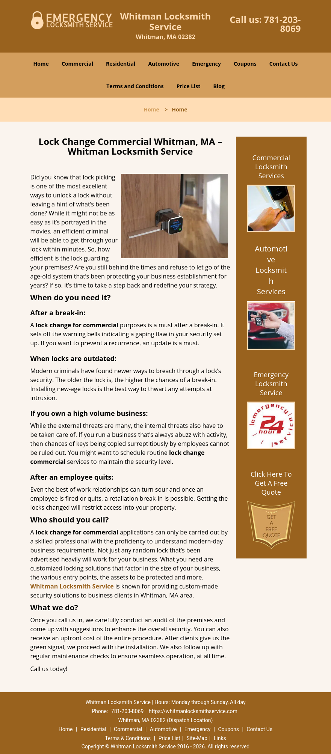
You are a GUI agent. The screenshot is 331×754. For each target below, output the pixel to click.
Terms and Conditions (134, 86)
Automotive (163, 63)
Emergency (206, 63)
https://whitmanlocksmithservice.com (193, 711)
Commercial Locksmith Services (271, 166)
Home (40, 63)
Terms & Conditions (128, 738)
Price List (189, 86)
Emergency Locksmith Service (271, 383)
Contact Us (283, 63)
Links (220, 738)
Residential (120, 63)
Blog (219, 86)
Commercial (77, 63)
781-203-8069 (282, 24)
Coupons (245, 63)
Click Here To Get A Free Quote (271, 483)
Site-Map (197, 738)
